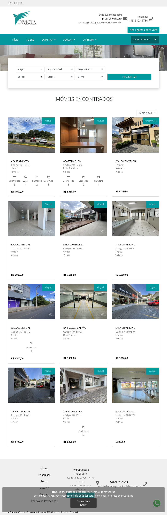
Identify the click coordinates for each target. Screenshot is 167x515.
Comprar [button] (48, 39)
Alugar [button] (68, 39)
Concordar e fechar (83, 503)
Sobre (30, 39)
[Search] (145, 39)
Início (16, 39)
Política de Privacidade (121, 495)
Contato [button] (89, 39)
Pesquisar (129, 77)
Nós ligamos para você (143, 30)
